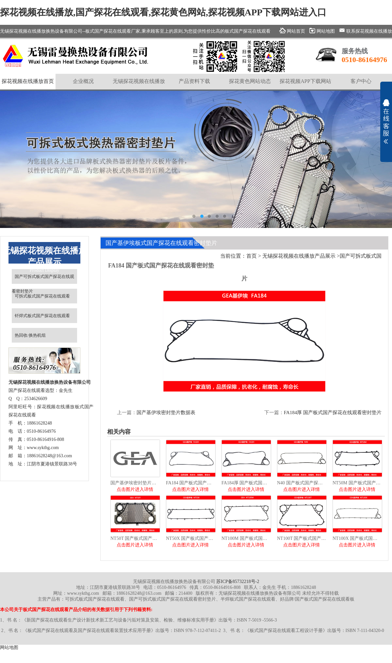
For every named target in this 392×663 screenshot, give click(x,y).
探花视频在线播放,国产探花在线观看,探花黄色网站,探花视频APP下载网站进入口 (163, 12)
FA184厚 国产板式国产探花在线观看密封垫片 (333, 412)
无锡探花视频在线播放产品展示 (298, 256)
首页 (251, 256)
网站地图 (9, 647)
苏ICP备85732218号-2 (237, 581)
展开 (386, 121)
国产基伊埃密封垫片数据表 (166, 412)
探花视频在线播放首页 (28, 81)
